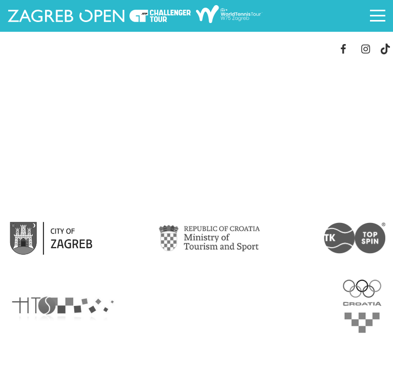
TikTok (385, 49)
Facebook (343, 49)
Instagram (366, 49)
